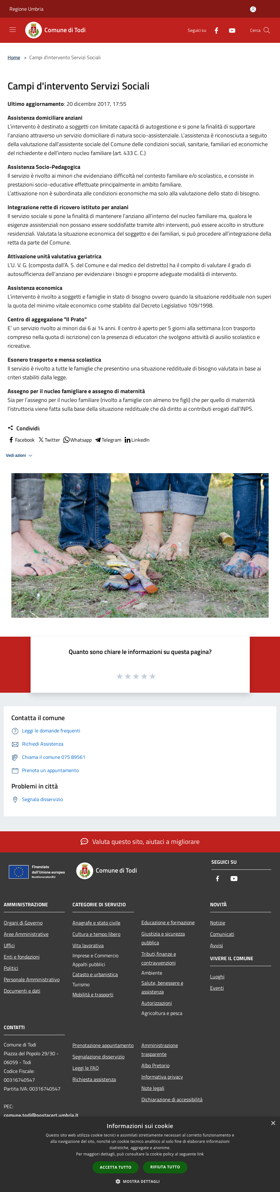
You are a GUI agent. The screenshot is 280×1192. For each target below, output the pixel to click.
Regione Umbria (26, 9)
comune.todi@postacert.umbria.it (41, 1115)
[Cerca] (267, 30)
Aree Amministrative (26, 934)
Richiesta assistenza (94, 1079)
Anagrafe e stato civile (96, 922)
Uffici (9, 945)
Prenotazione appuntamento (103, 1045)
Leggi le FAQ (85, 1068)
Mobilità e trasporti (92, 994)
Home (14, 57)
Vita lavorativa (88, 945)
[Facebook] (214, 30)
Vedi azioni (20, 455)
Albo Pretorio (155, 1065)
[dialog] (140, 1154)
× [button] (273, 1123)
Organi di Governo (23, 922)
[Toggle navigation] (12, 29)
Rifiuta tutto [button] (165, 1167)
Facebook (21, 440)
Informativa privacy (162, 1076)
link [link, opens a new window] (200, 1154)
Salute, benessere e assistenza (162, 987)
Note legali (152, 1088)
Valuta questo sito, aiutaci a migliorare (140, 841)
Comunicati (222, 934)
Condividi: (24, 428)
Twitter (48, 440)
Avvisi (216, 945)
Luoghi (217, 976)
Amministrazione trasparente (159, 1049)
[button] (140, 1181)
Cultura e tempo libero (96, 934)
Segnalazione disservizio (98, 1056)
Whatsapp (77, 440)
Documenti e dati (22, 990)
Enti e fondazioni (22, 956)
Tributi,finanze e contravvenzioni (158, 958)
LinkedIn (137, 440)
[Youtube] (229, 30)
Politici (11, 968)
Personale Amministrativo (32, 979)
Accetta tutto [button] (115, 1167)
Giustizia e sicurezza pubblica (163, 938)
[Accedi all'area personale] (253, 9)
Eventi (217, 988)
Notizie (217, 922)
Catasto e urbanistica (95, 974)
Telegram (107, 440)
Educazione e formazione (168, 922)
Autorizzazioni (156, 1003)
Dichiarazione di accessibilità (172, 1099)
